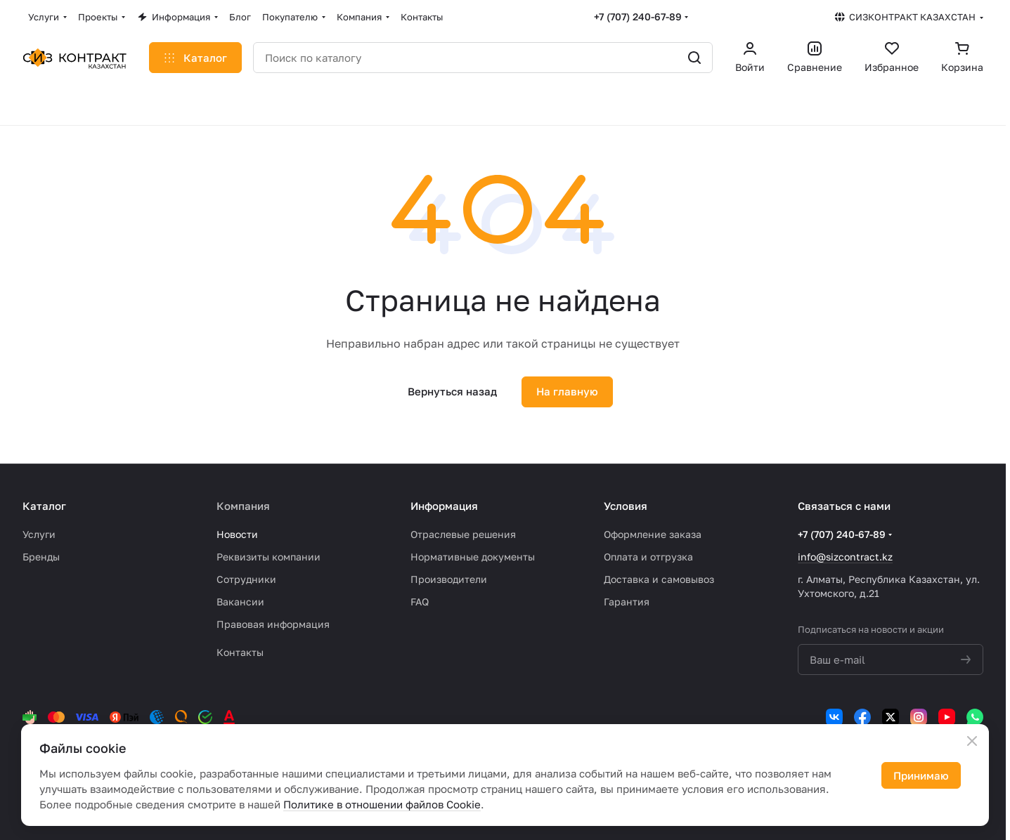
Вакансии (240, 602)
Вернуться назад (452, 391)
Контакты (240, 652)
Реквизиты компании (268, 557)
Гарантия (626, 602)
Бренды (41, 557)
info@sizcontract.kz (845, 557)
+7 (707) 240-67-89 (638, 16)
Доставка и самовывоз (659, 579)
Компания (243, 505)
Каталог (44, 505)
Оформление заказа (652, 534)
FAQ (419, 602)
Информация (444, 505)
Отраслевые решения (463, 534)
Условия (625, 505)
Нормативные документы (472, 557)
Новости (237, 534)
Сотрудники (246, 579)
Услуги (39, 534)
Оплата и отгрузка (648, 557)
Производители (448, 579)
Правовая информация (273, 624)
